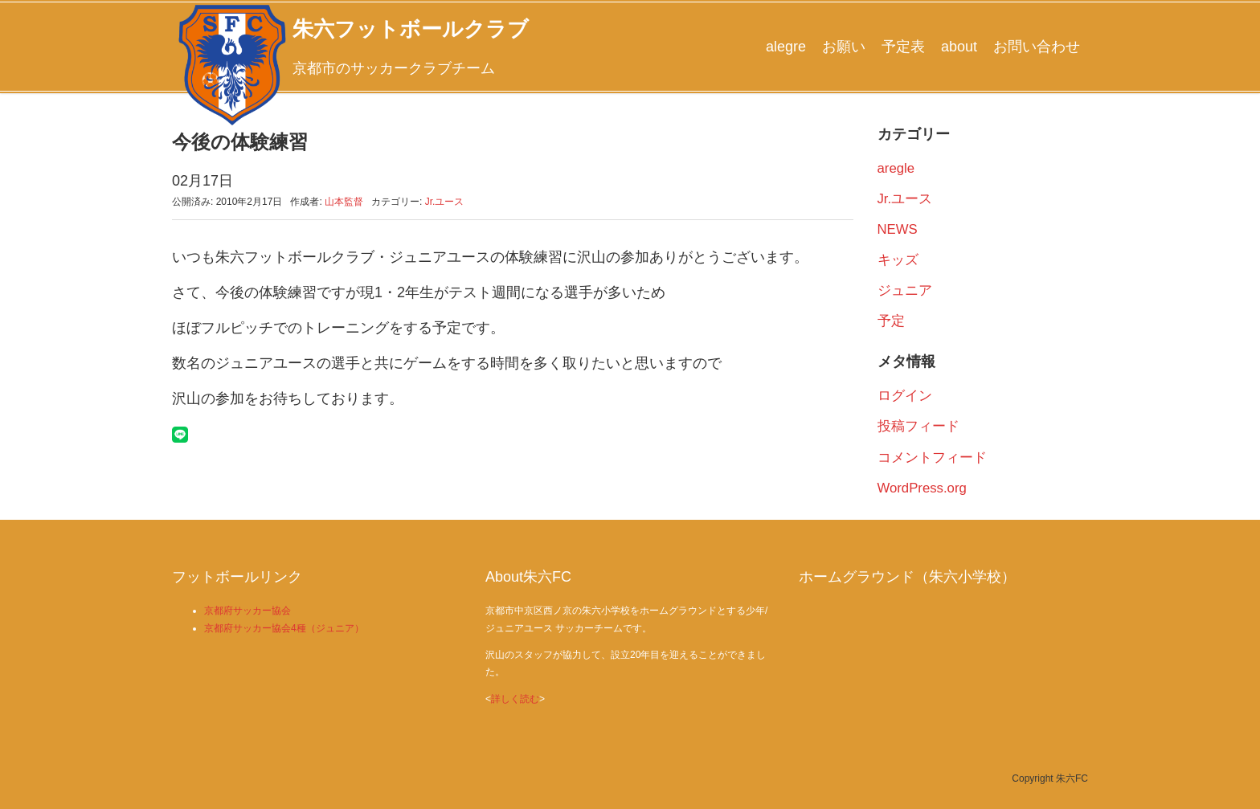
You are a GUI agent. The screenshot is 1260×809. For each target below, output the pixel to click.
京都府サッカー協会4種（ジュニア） (284, 628)
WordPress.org (922, 488)
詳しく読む (515, 699)
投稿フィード (918, 426)
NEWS (898, 229)
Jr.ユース (444, 201)
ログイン (905, 395)
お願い (843, 47)
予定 (891, 321)
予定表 (903, 47)
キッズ (898, 260)
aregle (896, 168)
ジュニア (905, 290)
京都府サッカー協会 (247, 610)
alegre (786, 47)
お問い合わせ (1036, 47)
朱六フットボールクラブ (410, 29)
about (959, 47)
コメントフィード (932, 457)
